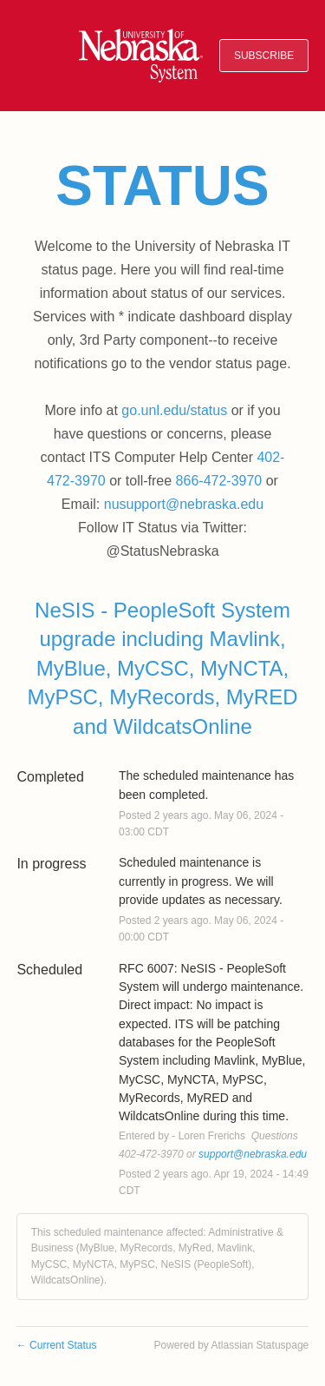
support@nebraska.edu (252, 1154)
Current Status (56, 1345)
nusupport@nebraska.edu (183, 504)
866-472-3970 (219, 480)
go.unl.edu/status (174, 410)
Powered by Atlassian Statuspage (231, 1345)
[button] (264, 56)
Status (162, 186)
